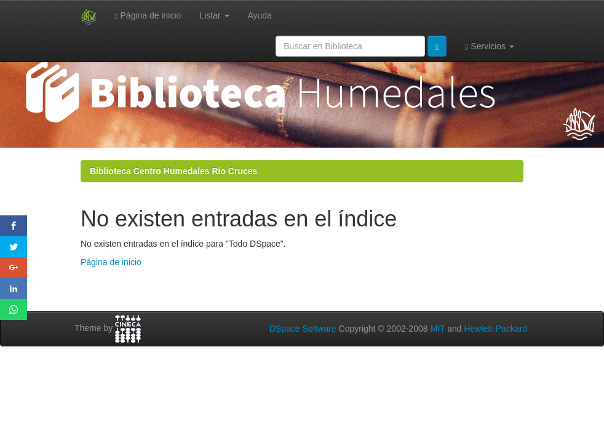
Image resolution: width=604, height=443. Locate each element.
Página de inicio (148, 15)
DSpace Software (302, 328)
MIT (437, 328)
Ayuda (260, 15)
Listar (214, 15)
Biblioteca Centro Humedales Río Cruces (173, 171)
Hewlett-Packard (495, 328)
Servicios (489, 46)
